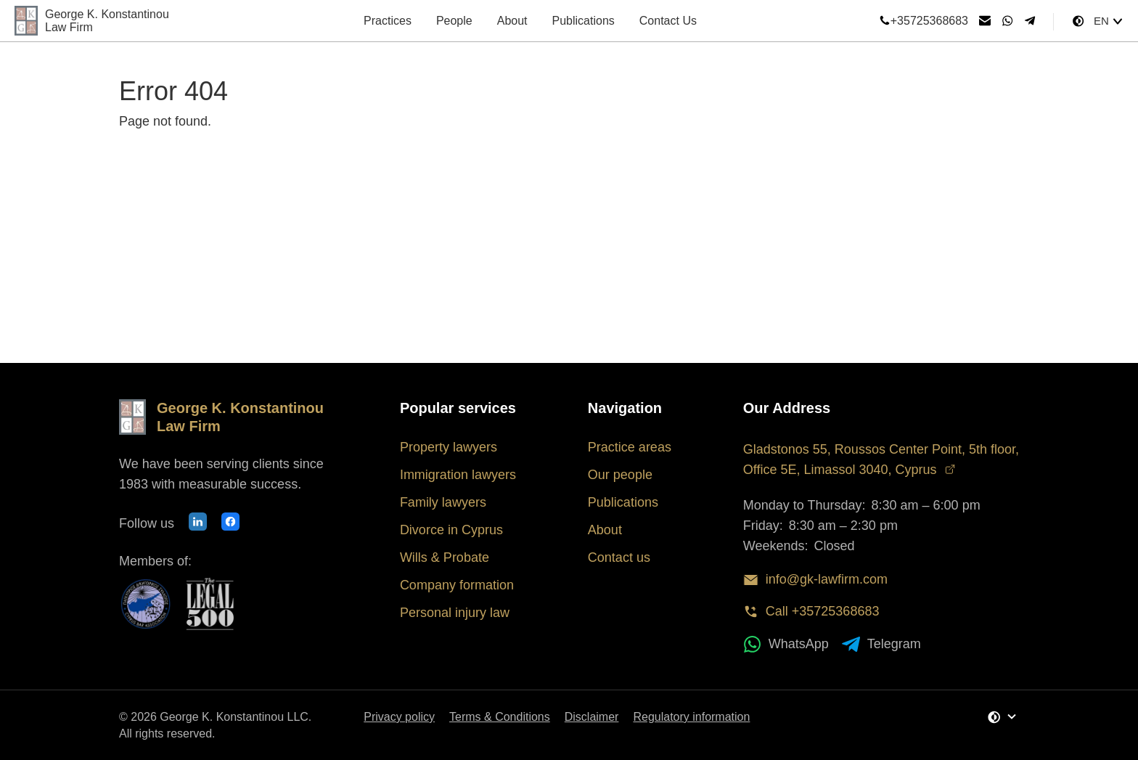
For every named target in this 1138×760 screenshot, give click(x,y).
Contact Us (668, 21)
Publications (583, 21)
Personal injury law (454, 612)
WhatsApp (786, 644)
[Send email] (985, 21)
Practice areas (629, 447)
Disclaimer (592, 717)
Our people (620, 474)
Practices (388, 21)
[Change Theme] (1078, 21)
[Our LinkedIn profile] (198, 523)
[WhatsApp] (1007, 21)
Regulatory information (691, 717)
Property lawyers (448, 447)
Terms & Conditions (499, 717)
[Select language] (1108, 21)
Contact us (619, 557)
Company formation (457, 585)
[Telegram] (1030, 21)
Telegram (881, 644)
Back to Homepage (197, 164)
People (454, 21)
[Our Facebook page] (230, 523)
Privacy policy (399, 717)
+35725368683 (923, 21)
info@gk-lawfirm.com (815, 579)
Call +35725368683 (811, 611)
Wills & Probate (444, 557)
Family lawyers (443, 502)
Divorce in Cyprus (451, 530)
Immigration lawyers (458, 474)
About (512, 21)
